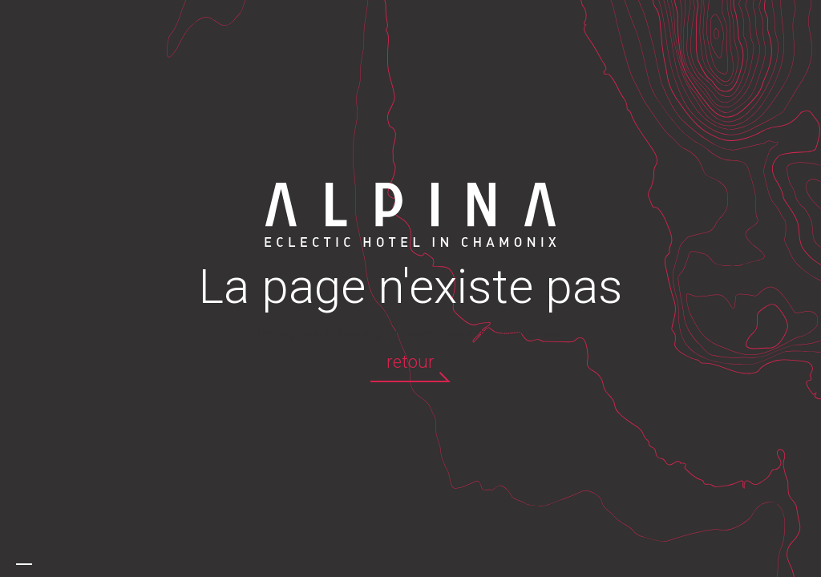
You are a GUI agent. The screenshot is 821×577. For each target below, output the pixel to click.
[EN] (40, 564)
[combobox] (24, 564)
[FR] (24, 564)
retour (410, 362)
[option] (40, 564)
